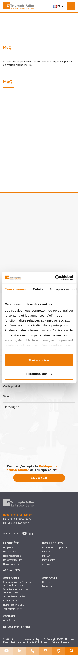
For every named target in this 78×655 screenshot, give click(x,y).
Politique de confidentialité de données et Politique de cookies (40, 642)
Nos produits (52, 543)
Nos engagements (12, 555)
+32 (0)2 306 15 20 (18, 523)
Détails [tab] (38, 289)
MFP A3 (46, 551)
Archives (46, 564)
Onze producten (22, 61)
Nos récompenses (11, 564)
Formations (47, 586)
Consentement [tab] (16, 289)
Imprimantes (48, 559)
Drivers (46, 582)
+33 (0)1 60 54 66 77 (19, 519)
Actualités (11, 570)
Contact (9, 616)
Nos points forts (11, 547)
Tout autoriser (39, 360)
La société (11, 543)
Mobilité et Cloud (11, 600)
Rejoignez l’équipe (12, 559)
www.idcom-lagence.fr (35, 639)
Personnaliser (39, 373)
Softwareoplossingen (46, 61)
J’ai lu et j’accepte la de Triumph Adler (32, 468)
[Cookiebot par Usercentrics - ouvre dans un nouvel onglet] (55, 278)
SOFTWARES (11, 577)
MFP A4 (46, 555)
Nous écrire (9, 620)
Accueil (7, 61)
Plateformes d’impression (55, 547)
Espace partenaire (17, 626)
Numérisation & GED (13, 604)
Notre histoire (10, 551)
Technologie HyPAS (12, 608)
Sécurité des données (14, 596)
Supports (49, 577)
